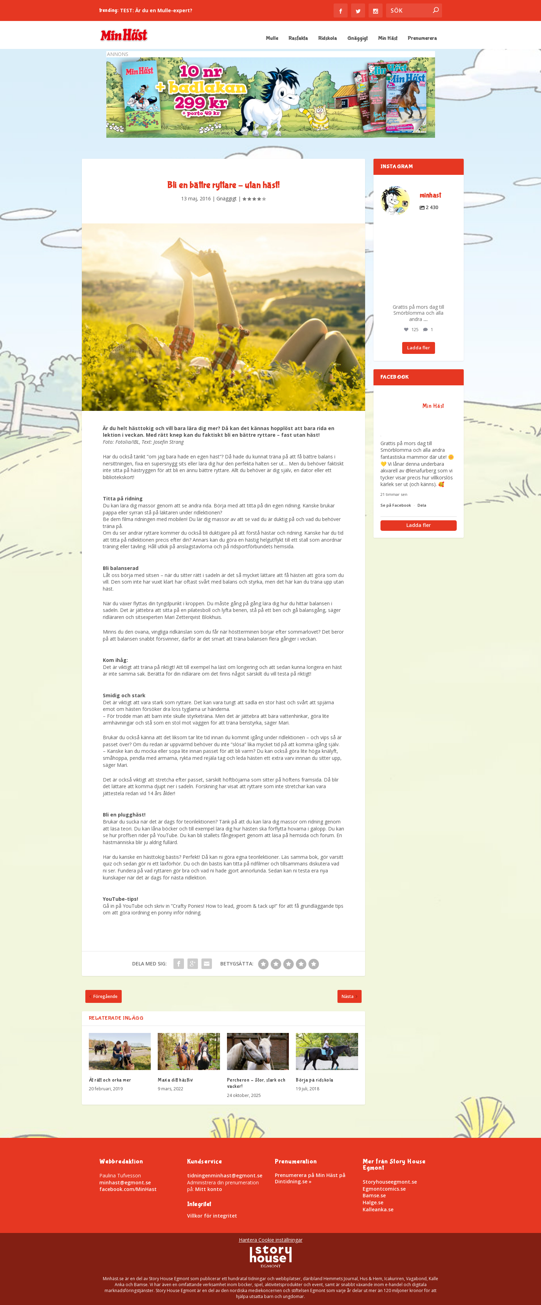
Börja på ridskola (314, 1080)
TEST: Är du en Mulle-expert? (156, 10)
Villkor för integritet (212, 1215)
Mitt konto (208, 1189)
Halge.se (373, 1202)
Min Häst (387, 39)
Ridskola (327, 39)
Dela (422, 505)
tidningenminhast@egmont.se (224, 1175)
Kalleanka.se (378, 1209)
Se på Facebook (396, 505)
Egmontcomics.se (384, 1188)
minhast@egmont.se (125, 1182)
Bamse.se (374, 1195)
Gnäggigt (357, 39)
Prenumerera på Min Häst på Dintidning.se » (310, 1178)
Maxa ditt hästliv (175, 1080)
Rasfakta (298, 39)
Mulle (272, 39)
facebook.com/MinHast (128, 1189)
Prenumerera (422, 39)
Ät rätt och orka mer (110, 1080)
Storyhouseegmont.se (390, 1181)
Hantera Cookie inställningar (270, 1239)
